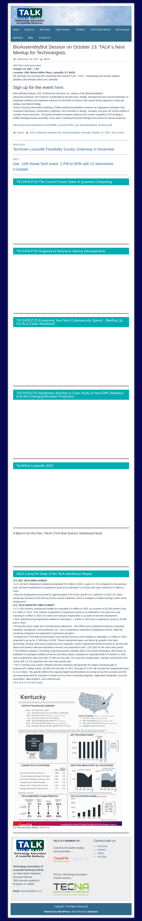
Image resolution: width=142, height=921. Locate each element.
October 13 (97, 132)
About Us (29, 29)
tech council (118, 132)
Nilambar (93, 911)
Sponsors (18, 37)
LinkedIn (101, 849)
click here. (44, 827)
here (59, 87)
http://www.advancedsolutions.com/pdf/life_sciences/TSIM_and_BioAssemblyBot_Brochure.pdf (62, 125)
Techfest (80, 29)
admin (47, 59)
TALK (107, 132)
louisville (86, 132)
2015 (32, 132)
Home (16, 29)
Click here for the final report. (28, 682)
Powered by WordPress (57, 911)
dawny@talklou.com (31, 891)
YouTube (101, 856)
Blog (30, 37)
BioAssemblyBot (71, 132)
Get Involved (122, 29)
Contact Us (44, 37)
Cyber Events (62, 29)
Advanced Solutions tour (49, 132)
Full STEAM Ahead (100, 29)
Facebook (102, 846)
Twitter (100, 853)
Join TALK (44, 29)
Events (20, 132)
